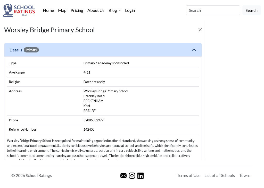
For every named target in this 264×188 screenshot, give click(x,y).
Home (48, 10)
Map (62, 10)
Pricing (77, 10)
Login (130, 10)
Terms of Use (188, 175)
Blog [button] (113, 10)
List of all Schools (219, 175)
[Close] (200, 29)
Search (252, 10)
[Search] (213, 10)
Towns (245, 175)
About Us (95, 10)
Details (24, 49)
